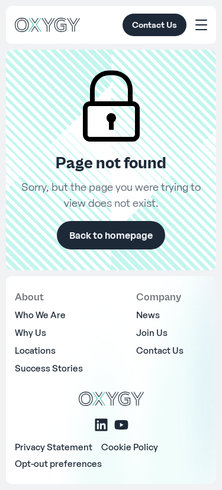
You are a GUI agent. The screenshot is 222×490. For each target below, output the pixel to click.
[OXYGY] (47, 25)
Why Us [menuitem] (30, 332)
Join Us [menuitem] (152, 332)
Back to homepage (111, 235)
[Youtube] (121, 425)
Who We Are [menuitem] (40, 314)
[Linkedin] (101, 425)
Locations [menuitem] (35, 350)
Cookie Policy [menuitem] (129, 446)
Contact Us (154, 25)
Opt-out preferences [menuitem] (58, 463)
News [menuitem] (148, 314)
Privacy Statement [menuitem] (53, 446)
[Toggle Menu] (201, 25)
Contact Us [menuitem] (160, 350)
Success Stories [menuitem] (49, 368)
